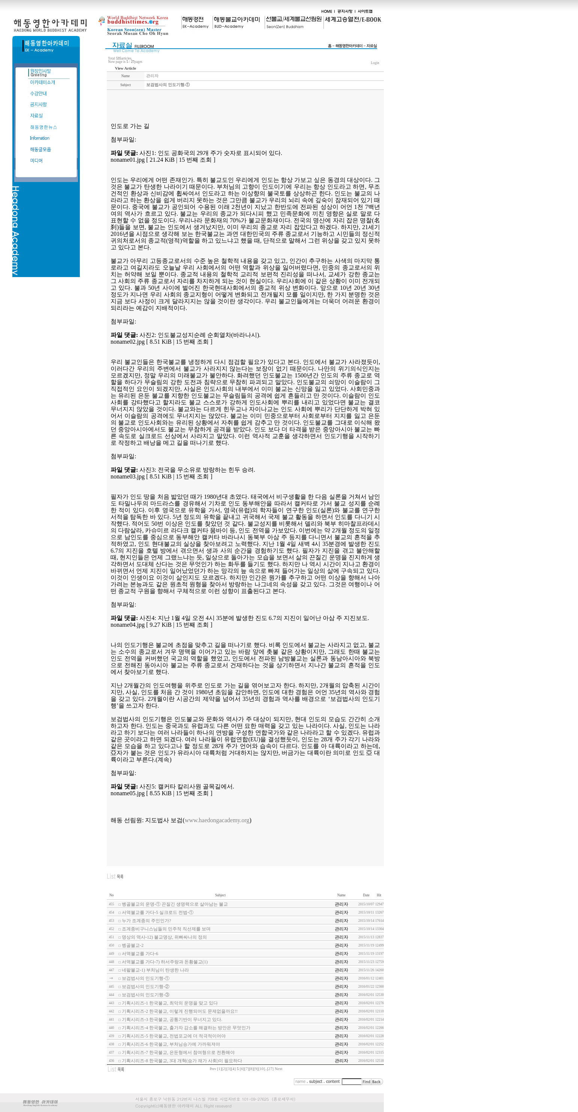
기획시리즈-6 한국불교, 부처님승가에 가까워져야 (171, 1044)
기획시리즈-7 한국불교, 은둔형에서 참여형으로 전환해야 (178, 1052)
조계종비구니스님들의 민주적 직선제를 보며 (166, 929)
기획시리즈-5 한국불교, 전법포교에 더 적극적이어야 (174, 1036)
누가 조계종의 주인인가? (146, 920)
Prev (213, 1069)
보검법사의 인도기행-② (145, 986)
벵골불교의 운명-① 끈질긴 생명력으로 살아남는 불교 (175, 904)
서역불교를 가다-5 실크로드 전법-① (157, 912)
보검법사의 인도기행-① (145, 978)
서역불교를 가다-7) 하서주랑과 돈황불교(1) (165, 961)
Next (279, 1069)
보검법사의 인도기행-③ (145, 994)
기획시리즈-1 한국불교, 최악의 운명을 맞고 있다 (170, 1003)
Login (375, 63)
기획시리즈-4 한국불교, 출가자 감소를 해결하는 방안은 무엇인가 (186, 1027)
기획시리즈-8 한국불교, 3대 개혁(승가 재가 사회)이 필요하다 (182, 1060)
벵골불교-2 (133, 945)
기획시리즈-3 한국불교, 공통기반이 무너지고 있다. (172, 1019)
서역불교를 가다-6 (140, 953)
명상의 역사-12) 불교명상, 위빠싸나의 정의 (164, 937)
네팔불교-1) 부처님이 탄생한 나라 (155, 970)
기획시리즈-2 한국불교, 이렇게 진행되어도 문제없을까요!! (180, 1011)
